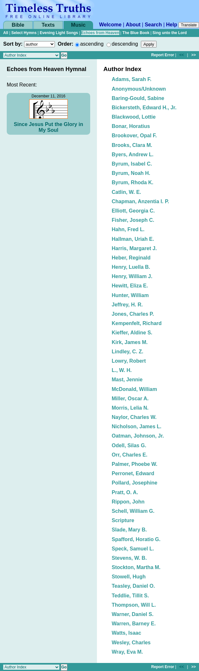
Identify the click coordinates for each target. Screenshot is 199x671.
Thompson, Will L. (134, 605)
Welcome (110, 24)
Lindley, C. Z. (127, 351)
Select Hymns (24, 33)
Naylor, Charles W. (134, 417)
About (133, 24)
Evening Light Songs (59, 33)
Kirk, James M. (130, 342)
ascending (92, 44)
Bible (18, 25)
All (5, 33)
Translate (189, 25)
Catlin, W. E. (126, 192)
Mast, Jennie (127, 379)
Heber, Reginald (131, 257)
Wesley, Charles (131, 642)
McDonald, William (134, 389)
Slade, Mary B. (129, 529)
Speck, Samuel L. (133, 548)
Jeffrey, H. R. (127, 304)
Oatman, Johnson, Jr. (138, 436)
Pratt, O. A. (125, 492)
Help (171, 24)
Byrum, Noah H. (131, 173)
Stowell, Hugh (129, 576)
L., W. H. (122, 370)
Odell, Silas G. (129, 445)
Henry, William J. (132, 276)
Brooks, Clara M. (132, 145)
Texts (48, 25)
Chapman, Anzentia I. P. (140, 201)
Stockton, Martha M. (136, 567)
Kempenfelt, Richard (137, 323)
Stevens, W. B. (129, 558)
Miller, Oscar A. (130, 398)
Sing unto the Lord (169, 33)
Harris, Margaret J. (134, 248)
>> (193, 55)
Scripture (123, 520)
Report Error (162, 55)
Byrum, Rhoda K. (132, 182)
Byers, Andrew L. (132, 154)
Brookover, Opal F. (134, 135)
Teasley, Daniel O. (133, 586)
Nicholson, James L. (136, 426)
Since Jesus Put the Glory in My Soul (48, 127)
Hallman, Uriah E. (133, 239)
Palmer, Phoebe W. (134, 464)
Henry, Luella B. (131, 267)
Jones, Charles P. (133, 314)
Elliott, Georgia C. (133, 210)
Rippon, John (128, 501)
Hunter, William (130, 295)
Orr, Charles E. (129, 455)
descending (125, 44)
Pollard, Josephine (134, 482)
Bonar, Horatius (131, 126)
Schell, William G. (133, 511)
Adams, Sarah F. (131, 79)
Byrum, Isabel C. (132, 164)
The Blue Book (135, 33)
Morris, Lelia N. (130, 408)
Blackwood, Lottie (134, 117)
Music (78, 25)
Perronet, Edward (133, 473)
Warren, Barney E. (134, 623)
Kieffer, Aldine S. (132, 332)
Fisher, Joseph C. (133, 220)
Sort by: (12, 44)
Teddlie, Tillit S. (130, 595)
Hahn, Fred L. (128, 229)
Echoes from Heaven (100, 33)
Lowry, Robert (129, 361)
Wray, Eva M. (127, 652)
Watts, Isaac (126, 633)
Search (153, 24)
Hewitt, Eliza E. (130, 285)
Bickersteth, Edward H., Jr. (144, 107)
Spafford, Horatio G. (136, 539)
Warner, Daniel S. (132, 614)
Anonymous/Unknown (139, 89)
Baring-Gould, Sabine (138, 98)
